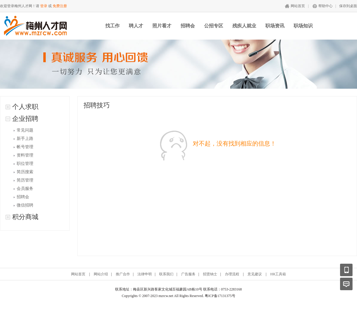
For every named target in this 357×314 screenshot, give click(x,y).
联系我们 (166, 274)
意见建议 (255, 274)
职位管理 (25, 163)
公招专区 (213, 25)
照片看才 (161, 25)
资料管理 (25, 155)
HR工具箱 (278, 274)
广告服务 (188, 274)
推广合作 (123, 274)
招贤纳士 (210, 274)
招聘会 (188, 25)
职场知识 (303, 25)
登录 (43, 6)
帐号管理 (25, 147)
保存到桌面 (348, 6)
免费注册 (60, 6)
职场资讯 (274, 25)
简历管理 (25, 180)
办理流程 (232, 274)
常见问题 (25, 130)
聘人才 (136, 25)
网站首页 (298, 6)
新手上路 (25, 138)
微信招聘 (25, 205)
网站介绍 (101, 274)
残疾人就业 (244, 25)
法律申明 (144, 274)
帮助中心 (325, 6)
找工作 (112, 25)
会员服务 (25, 188)
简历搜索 (25, 172)
